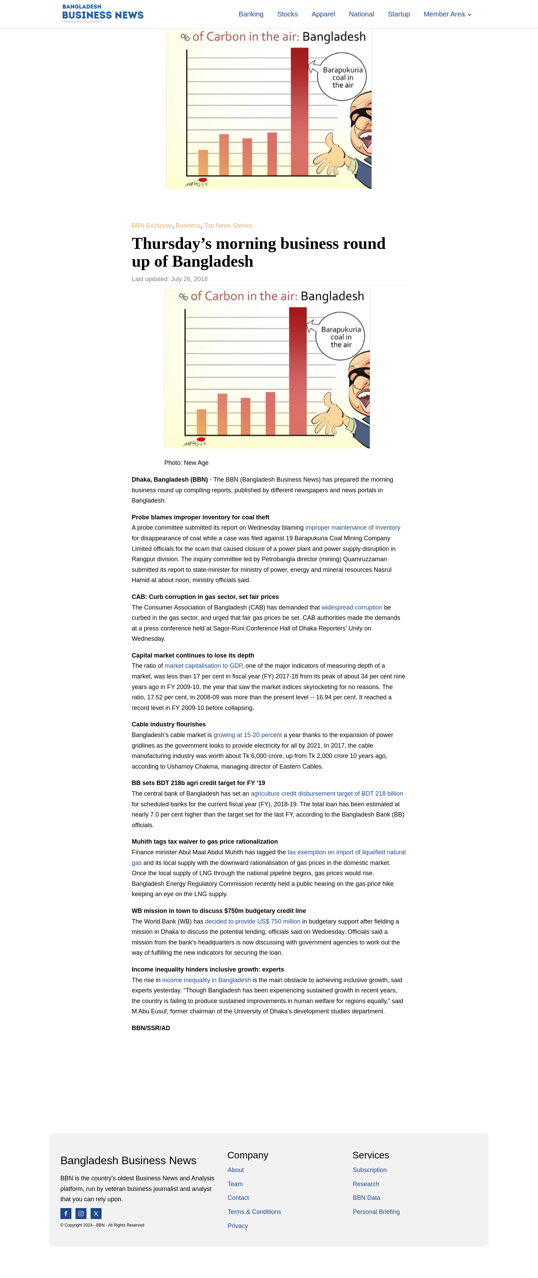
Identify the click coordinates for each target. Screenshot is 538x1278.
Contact (238, 1197)
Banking (251, 14)
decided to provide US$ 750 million (253, 921)
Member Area (444, 14)
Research (366, 1184)
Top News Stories (228, 225)
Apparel (323, 14)
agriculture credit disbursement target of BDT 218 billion (327, 793)
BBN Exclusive (152, 225)
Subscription (370, 1170)
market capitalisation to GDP (203, 665)
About (235, 1170)
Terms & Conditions (254, 1211)
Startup (399, 14)
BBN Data (366, 1197)
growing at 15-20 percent (248, 735)
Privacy (237, 1225)
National (361, 14)
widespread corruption (351, 607)
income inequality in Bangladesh (206, 980)
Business (188, 225)
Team (235, 1184)
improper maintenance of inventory (352, 527)
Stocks (287, 14)
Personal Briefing (376, 1211)
